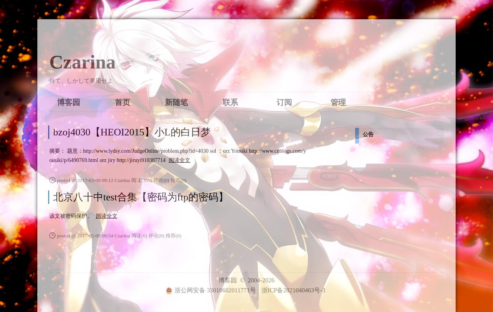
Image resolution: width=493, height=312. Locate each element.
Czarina (82, 62)
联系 (230, 102)
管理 (338, 102)
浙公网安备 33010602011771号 (211, 290)
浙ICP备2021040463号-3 (293, 290)
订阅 (284, 102)
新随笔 (176, 102)
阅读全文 (179, 160)
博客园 (68, 102)
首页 (122, 102)
